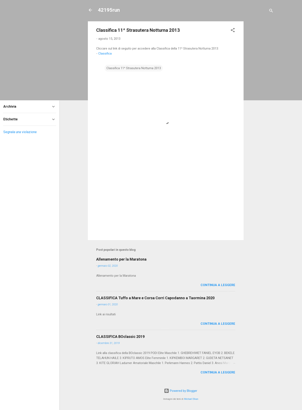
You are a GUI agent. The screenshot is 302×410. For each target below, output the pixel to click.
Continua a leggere (218, 285)
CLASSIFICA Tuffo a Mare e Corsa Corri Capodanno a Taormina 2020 (155, 298)
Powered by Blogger (180, 391)
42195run (109, 10)
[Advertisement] (260, 84)
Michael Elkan (191, 399)
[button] (232, 31)
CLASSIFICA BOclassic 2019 (120, 336)
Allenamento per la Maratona (121, 259)
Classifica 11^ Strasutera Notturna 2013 (133, 68)
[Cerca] (271, 11)
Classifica (105, 53)
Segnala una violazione (20, 132)
